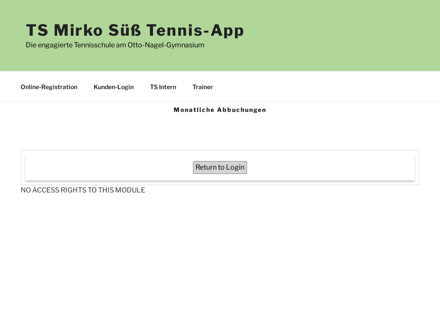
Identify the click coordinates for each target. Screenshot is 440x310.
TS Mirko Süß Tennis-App (135, 30)
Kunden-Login (114, 86)
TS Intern (163, 86)
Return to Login (220, 167)
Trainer (202, 86)
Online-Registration (49, 86)
